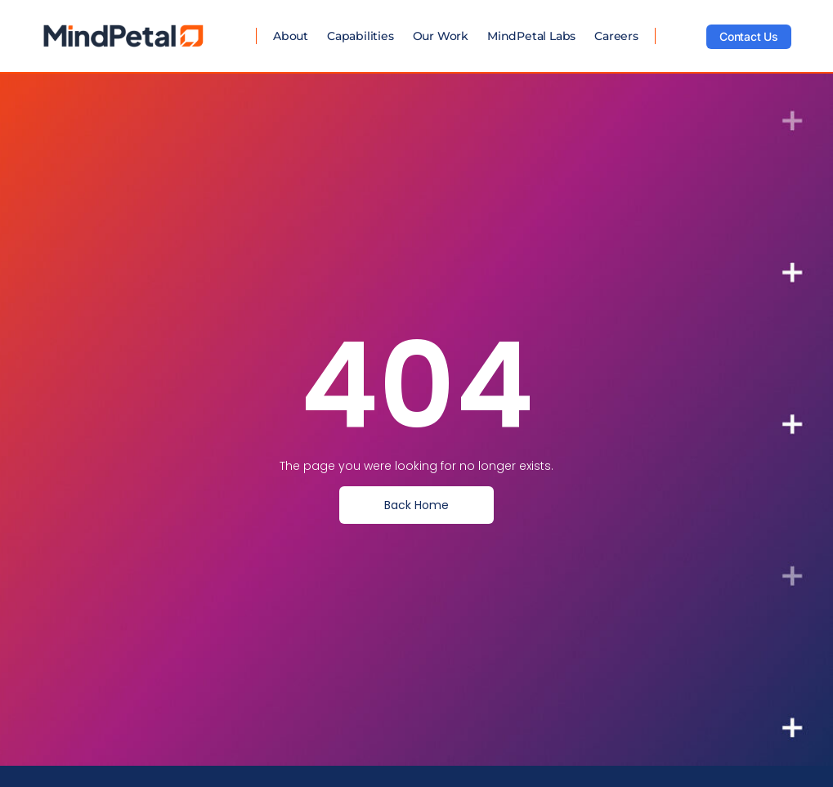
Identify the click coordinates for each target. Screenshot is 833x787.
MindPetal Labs (531, 36)
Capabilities (360, 36)
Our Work (440, 36)
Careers (616, 36)
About (290, 36)
